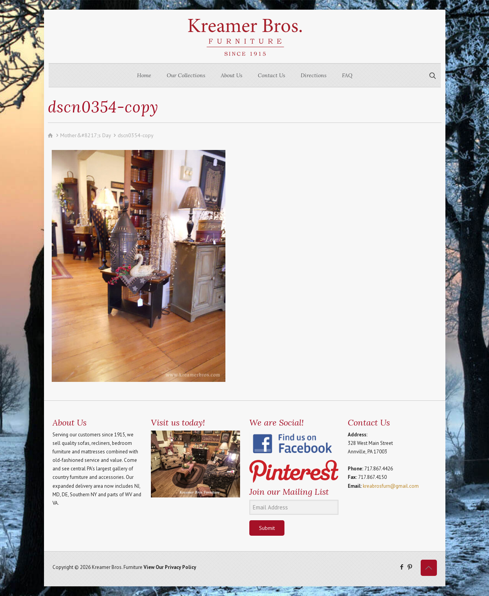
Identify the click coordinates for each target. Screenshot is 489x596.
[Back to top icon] (429, 568)
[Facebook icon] (402, 566)
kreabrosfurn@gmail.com (391, 486)
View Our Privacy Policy (170, 567)
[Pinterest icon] (410, 566)
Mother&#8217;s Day (85, 135)
